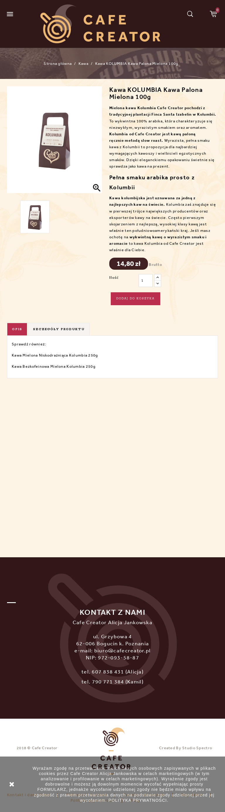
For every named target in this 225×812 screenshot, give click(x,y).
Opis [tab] (17, 329)
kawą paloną (183, 133)
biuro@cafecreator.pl (122, 650)
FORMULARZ (51, 789)
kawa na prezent (152, 166)
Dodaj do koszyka (135, 299)
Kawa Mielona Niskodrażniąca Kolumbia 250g (55, 355)
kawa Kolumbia (141, 107)
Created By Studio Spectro (185, 747)
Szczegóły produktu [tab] (58, 329)
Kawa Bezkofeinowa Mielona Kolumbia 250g (54, 366)
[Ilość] (146, 280)
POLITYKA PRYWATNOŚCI (137, 800)
